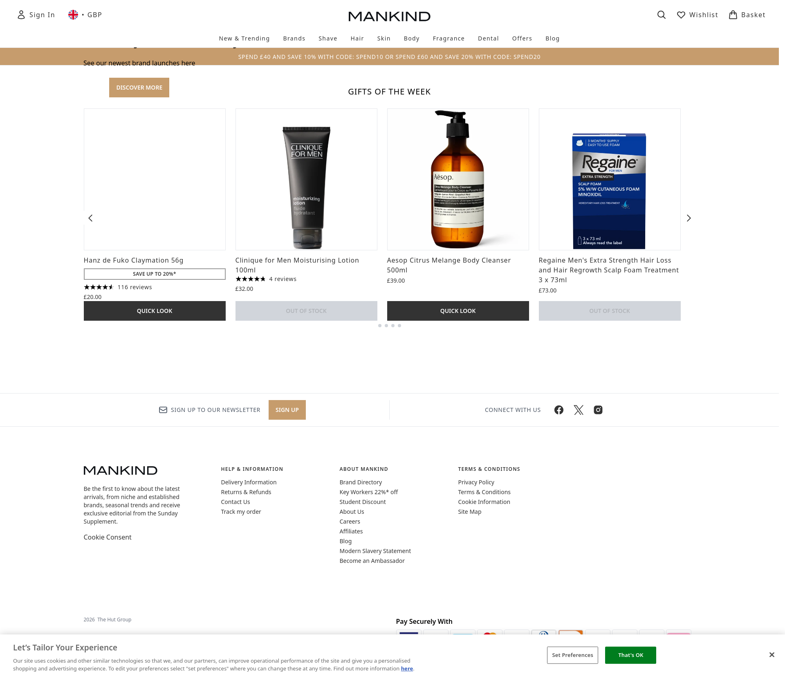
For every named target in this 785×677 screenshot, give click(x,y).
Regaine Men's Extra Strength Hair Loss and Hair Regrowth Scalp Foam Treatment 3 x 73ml (609, 567)
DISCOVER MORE (139, 236)
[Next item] (688, 515)
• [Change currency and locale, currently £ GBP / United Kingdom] (85, 15)
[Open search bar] (661, 15)
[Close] (772, 655)
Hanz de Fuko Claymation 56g (134, 557)
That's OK (630, 655)
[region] (392, 655)
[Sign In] (35, 15)
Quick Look (155, 608)
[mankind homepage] (390, 16)
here (407, 668)
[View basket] (747, 15)
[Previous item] (90, 515)
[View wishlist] (697, 15)
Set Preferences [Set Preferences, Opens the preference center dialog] (573, 655)
